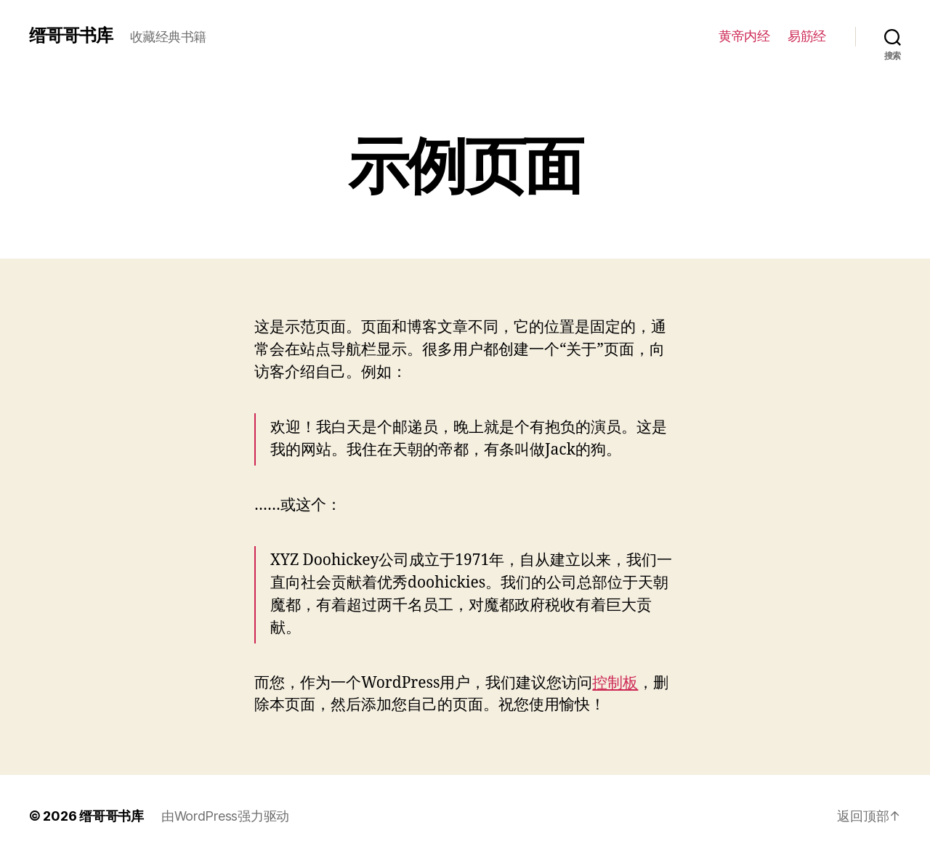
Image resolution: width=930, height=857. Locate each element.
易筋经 (807, 36)
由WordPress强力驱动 (225, 816)
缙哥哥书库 (71, 35)
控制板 (615, 683)
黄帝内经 (744, 36)
